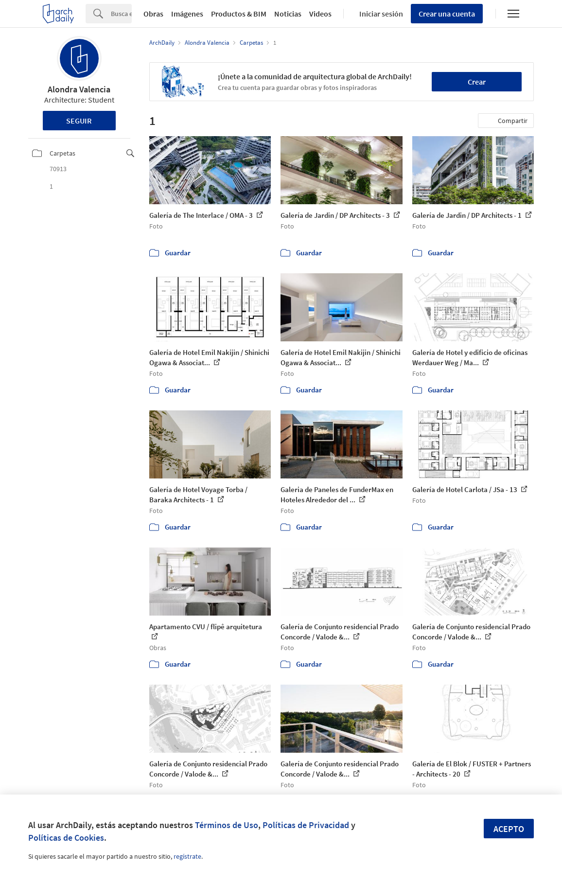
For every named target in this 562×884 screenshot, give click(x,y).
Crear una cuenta (447, 13)
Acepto (508, 828)
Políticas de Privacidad (306, 825)
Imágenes (187, 14)
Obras (153, 14)
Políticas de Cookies (66, 837)
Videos (320, 14)
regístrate (187, 856)
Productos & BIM (238, 14)
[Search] (121, 13)
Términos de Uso (226, 825)
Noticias (287, 14)
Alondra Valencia (79, 89)
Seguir (79, 120)
